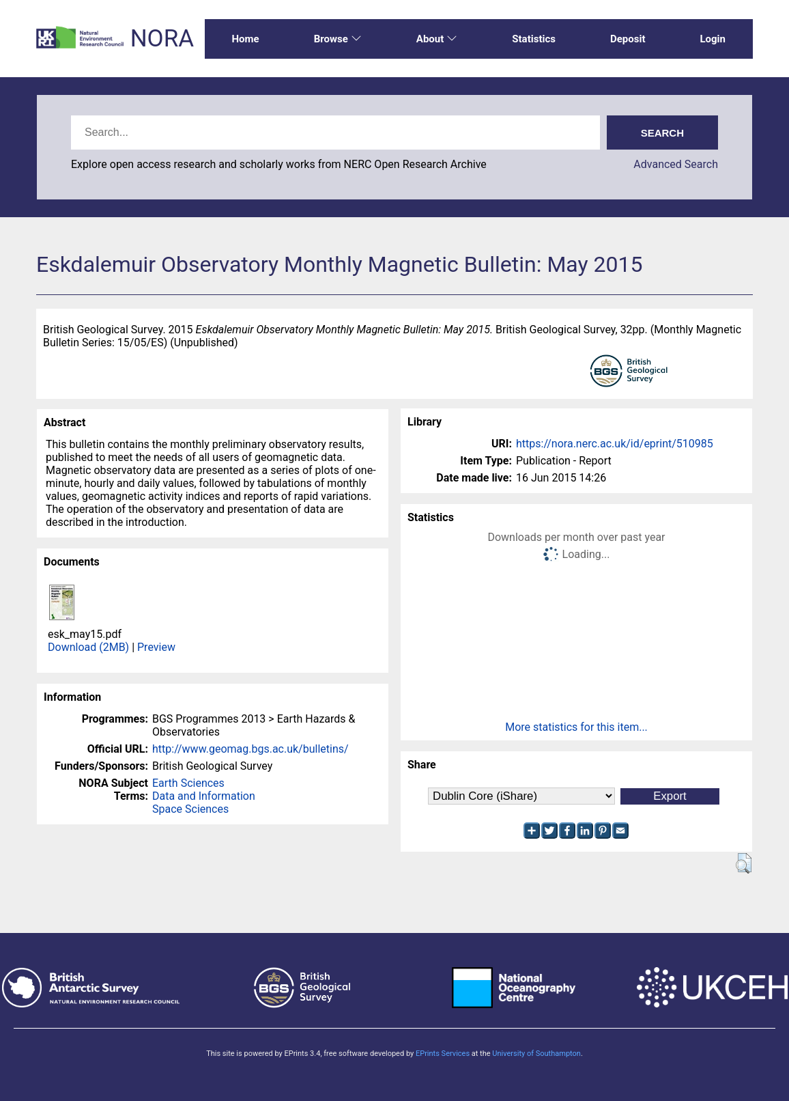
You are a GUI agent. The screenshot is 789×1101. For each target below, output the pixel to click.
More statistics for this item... (576, 727)
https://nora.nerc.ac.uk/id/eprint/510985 (614, 443)
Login (713, 39)
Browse (338, 39)
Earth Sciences (188, 783)
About (436, 39)
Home (245, 39)
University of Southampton (536, 1053)
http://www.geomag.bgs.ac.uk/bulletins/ (250, 748)
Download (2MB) (88, 647)
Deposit (628, 39)
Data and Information (203, 796)
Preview (156, 647)
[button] (743, 863)
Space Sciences (190, 809)
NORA (162, 39)
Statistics (534, 39)
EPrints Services (443, 1053)
